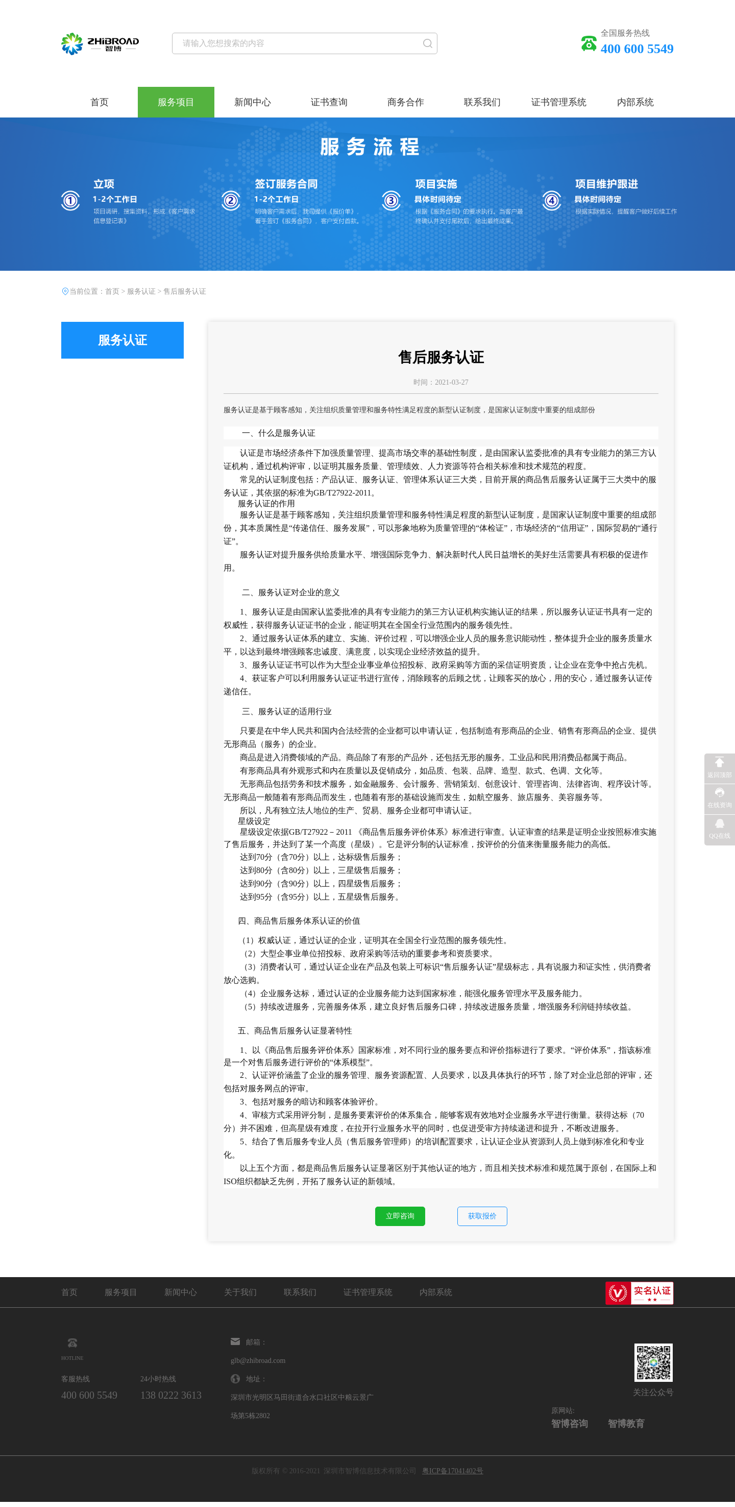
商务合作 (405, 102)
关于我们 (240, 1297)
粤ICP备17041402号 (452, 1476)
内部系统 (635, 102)
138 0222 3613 (197, 1400)
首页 (99, 102)
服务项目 (176, 102)
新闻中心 (252, 102)
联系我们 (482, 102)
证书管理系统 (558, 102)
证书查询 (329, 102)
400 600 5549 (97, 1400)
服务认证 (141, 291)
